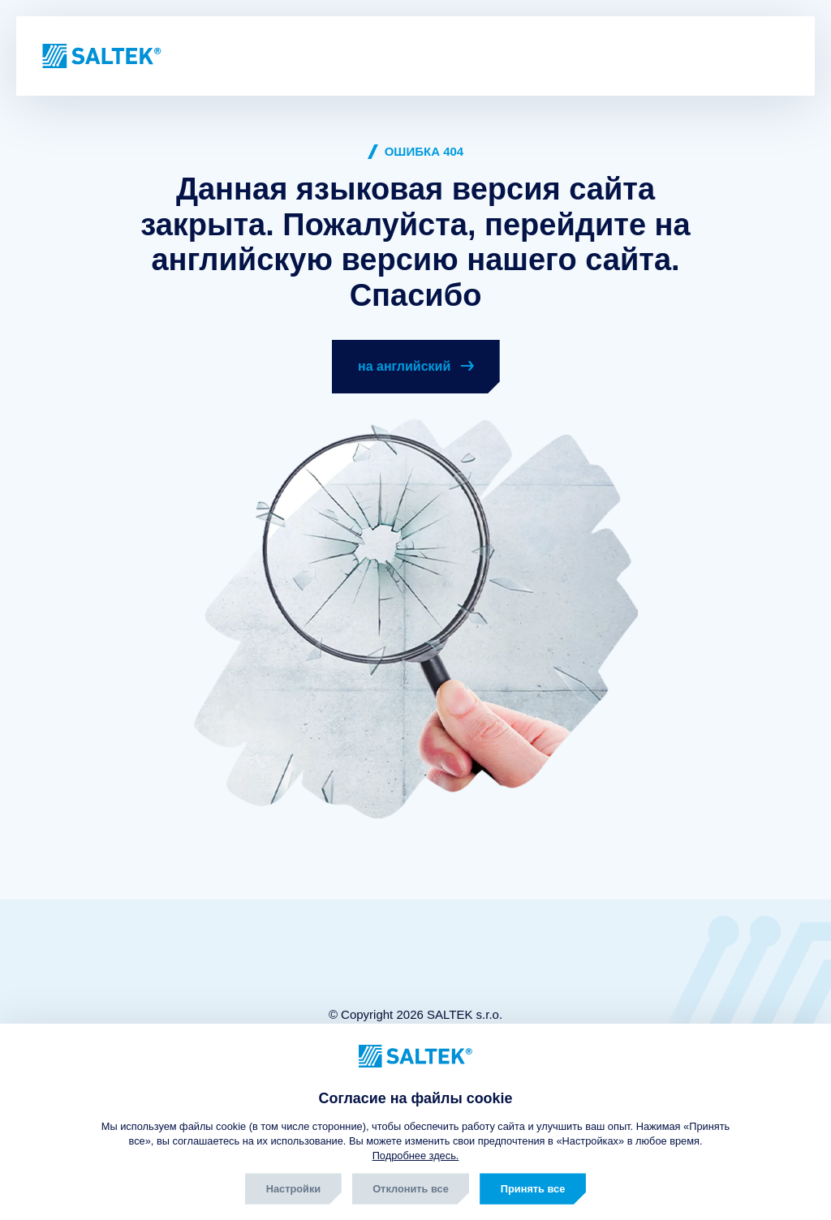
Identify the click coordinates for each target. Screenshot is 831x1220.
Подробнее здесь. (415, 1155)
